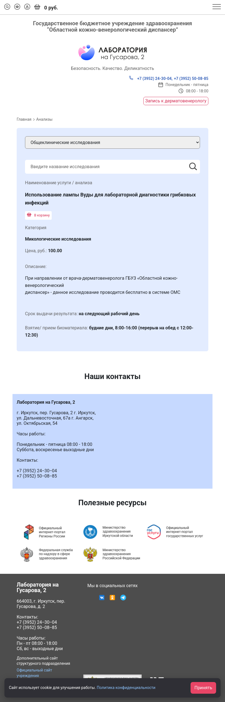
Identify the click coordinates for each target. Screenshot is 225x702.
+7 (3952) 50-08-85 (191, 78)
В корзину (38, 215)
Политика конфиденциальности (126, 687)
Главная (24, 119)
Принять (203, 687)
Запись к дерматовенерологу (175, 100)
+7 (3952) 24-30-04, (150, 78)
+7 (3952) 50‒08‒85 (37, 627)
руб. (46, 7)
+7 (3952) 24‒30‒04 (37, 622)
